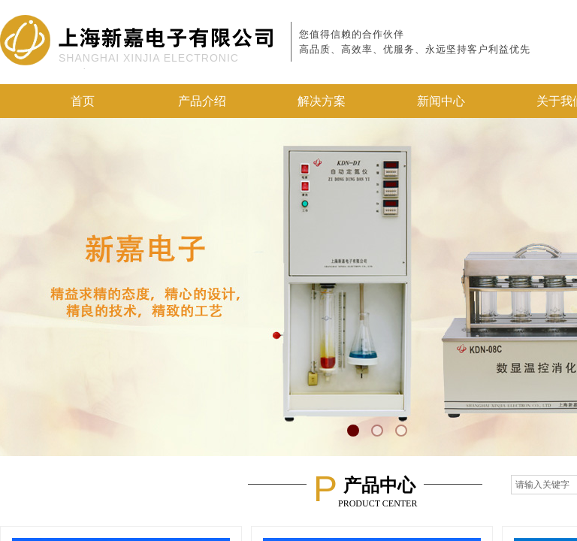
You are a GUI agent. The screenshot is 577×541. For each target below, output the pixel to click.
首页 (83, 101)
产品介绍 (202, 101)
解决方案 (322, 101)
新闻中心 (441, 101)
